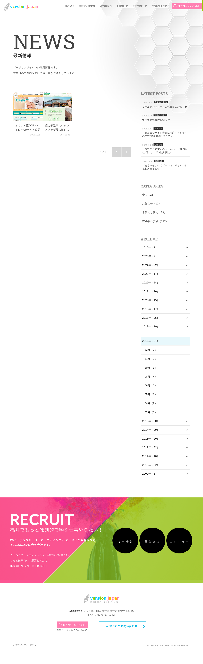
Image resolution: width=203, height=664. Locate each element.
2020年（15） (151, 301)
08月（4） (151, 378)
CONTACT (159, 7)
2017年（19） (151, 328)
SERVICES (87, 7)
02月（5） (151, 413)
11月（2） (151, 360)
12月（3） (151, 351)
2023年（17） (151, 274)
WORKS (105, 7)
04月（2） (151, 404)
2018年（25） (151, 319)
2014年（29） (151, 431)
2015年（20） (151, 422)
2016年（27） (151, 342)
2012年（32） (151, 449)
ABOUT (122, 7)
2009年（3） (150, 476)
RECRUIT (139, 7)
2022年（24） (151, 283)
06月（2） (151, 387)
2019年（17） (151, 310)
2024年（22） (151, 265)
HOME (70, 7)
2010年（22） (151, 467)
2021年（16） (151, 292)
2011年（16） (151, 458)
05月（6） (151, 395)
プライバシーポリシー (27, 658)
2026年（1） (150, 247)
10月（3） (151, 369)
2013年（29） (151, 440)
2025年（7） (150, 256)
